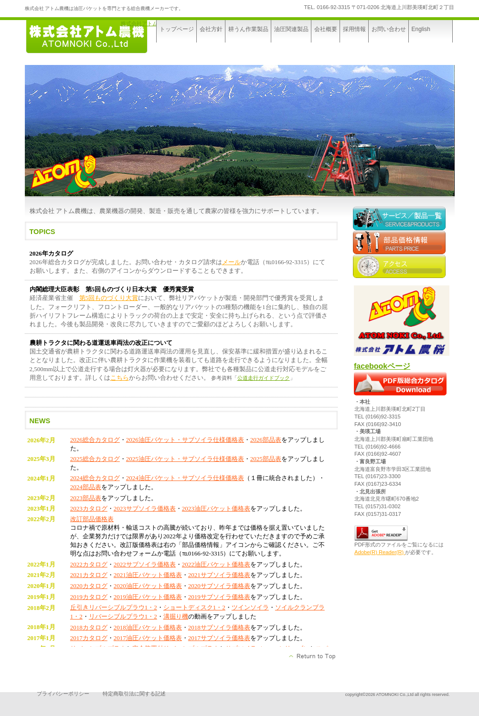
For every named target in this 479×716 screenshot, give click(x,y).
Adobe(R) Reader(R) (379, 552)
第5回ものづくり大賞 (108, 297)
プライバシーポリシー (63, 693)
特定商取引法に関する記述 (134, 693)
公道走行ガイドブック (263, 378)
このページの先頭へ (312, 656)
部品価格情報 (400, 242)
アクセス (400, 266)
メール (231, 262)
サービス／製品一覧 (400, 218)
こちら (119, 377)
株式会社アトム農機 (144, 23)
